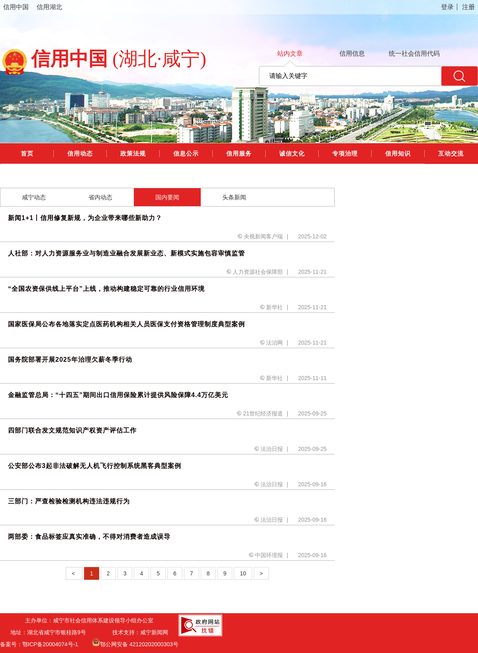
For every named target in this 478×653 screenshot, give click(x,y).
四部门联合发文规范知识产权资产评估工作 (72, 430)
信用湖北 (49, 7)
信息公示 (186, 153)
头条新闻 (234, 197)
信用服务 (239, 153)
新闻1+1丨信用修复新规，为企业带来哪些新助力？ (85, 217)
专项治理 (345, 153)
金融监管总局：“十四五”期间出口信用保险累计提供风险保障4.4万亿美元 (118, 395)
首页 (27, 153)
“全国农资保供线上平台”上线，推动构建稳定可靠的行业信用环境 (106, 288)
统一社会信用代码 (414, 53)
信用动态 (80, 153)
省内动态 (100, 197)
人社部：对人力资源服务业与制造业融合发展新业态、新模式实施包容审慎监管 (126, 253)
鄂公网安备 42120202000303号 (135, 642)
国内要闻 (167, 197)
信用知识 (398, 153)
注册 (468, 7)
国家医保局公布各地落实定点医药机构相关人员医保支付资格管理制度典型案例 (126, 324)
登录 (447, 7)
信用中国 (16, 7)
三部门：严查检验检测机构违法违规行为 (69, 501)
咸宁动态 (34, 197)
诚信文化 (292, 153)
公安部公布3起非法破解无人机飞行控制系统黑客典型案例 (94, 465)
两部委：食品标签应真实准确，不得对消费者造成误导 (89, 536)
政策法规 (133, 153)
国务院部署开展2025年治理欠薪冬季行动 (70, 359)
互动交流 (451, 153)
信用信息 (352, 53)
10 (243, 573)
